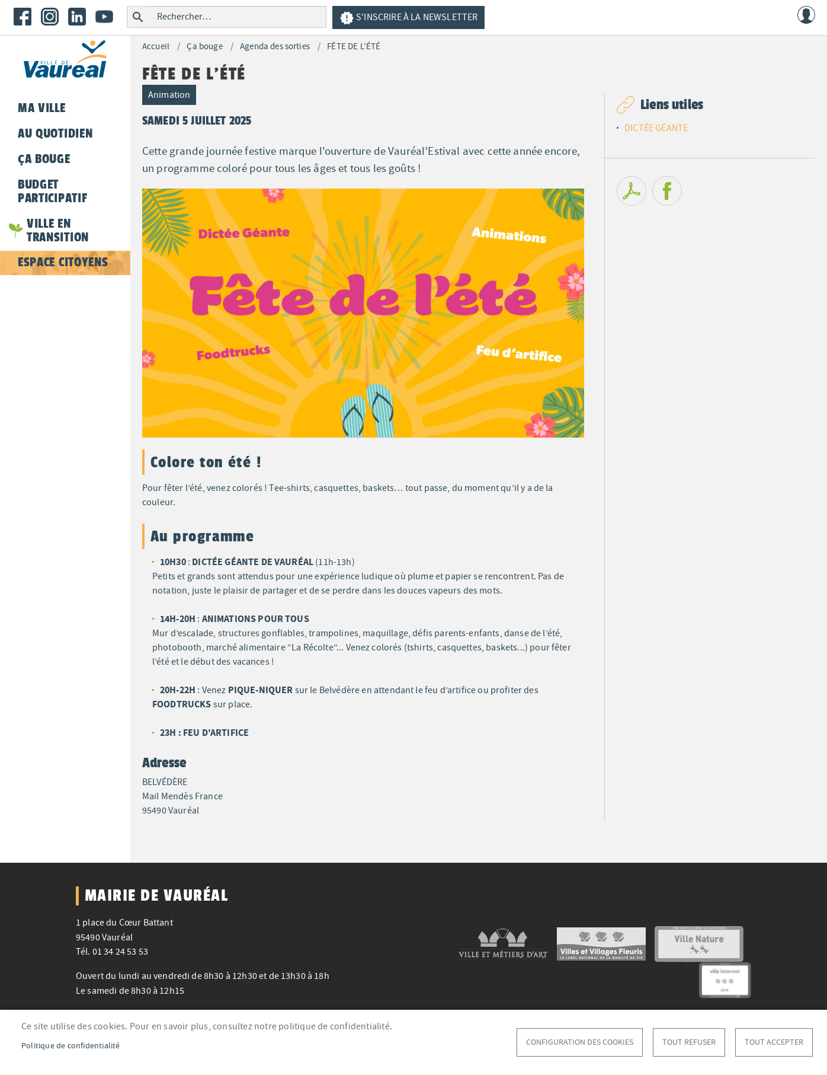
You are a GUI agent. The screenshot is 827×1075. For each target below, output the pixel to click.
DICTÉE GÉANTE (656, 128)
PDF (631, 191)
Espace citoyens (63, 262)
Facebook (22, 16)
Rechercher (137, 17)
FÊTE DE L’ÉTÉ (353, 46)
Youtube (104, 16)
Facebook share (667, 191)
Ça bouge (204, 46)
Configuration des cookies (579, 1042)
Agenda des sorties (275, 46)
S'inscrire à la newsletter (408, 18)
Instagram (50, 16)
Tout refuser (689, 1042)
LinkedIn (77, 16)
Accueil (155, 46)
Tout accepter (774, 1042)
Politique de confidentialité (70, 1046)
